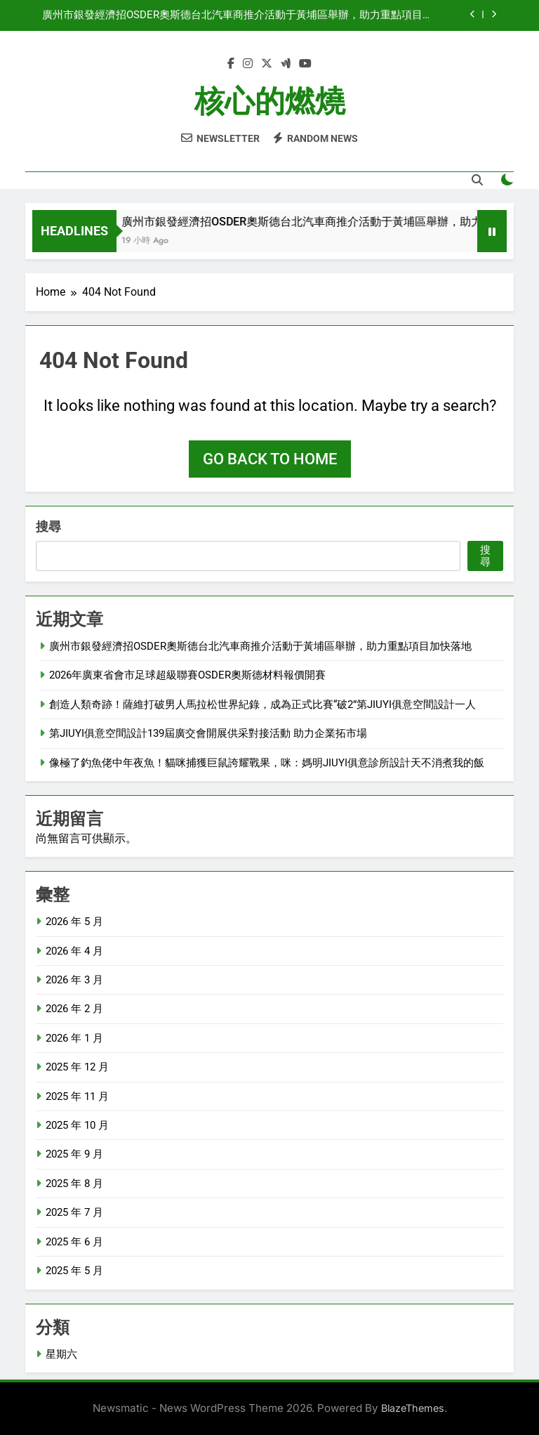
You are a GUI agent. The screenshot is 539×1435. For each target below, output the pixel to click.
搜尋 (48, 526)
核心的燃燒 (269, 101)
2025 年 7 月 (74, 1212)
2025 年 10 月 (77, 1125)
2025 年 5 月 (74, 1270)
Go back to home (270, 459)
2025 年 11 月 (77, 1096)
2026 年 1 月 (74, 1038)
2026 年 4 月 (74, 951)
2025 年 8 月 (74, 1183)
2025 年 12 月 (77, 1067)
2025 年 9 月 (74, 1154)
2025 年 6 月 (74, 1242)
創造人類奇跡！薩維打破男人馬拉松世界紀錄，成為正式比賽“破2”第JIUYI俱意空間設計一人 (262, 704)
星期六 (61, 1354)
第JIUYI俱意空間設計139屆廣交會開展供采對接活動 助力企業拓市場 (208, 733)
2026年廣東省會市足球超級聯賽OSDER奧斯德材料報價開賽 (187, 675)
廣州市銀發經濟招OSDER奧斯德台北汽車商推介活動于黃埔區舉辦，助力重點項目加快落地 (237, 15)
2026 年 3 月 (74, 980)
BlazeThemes (412, 1408)
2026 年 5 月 (74, 921)
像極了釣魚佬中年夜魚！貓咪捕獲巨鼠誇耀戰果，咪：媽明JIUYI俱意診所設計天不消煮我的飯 (266, 762)
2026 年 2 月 (74, 1008)
